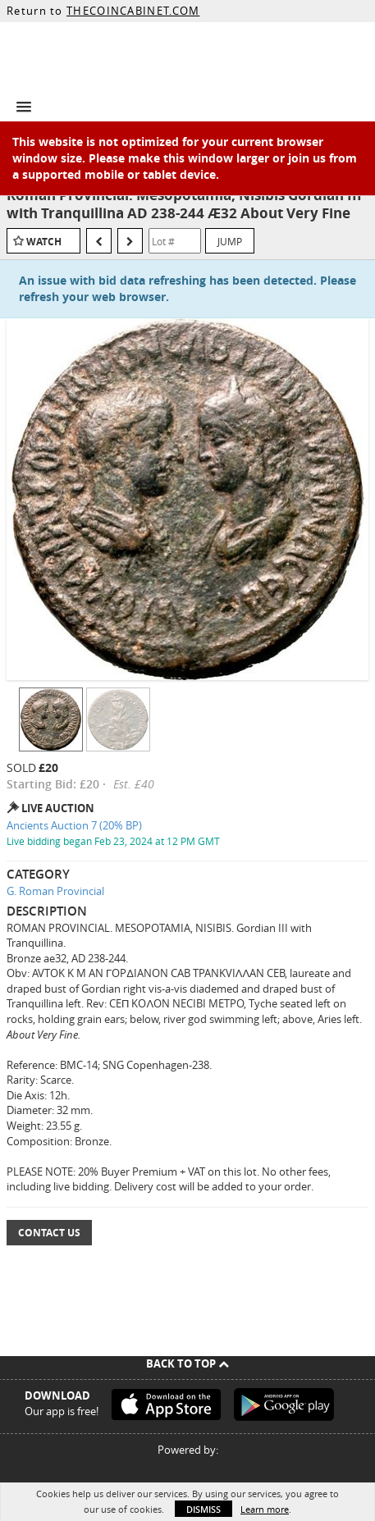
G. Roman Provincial (55, 891)
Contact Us (49, 1233)
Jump (229, 241)
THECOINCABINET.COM (132, 10)
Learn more (264, 1509)
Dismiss (203, 1509)
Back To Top (187, 1363)
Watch (44, 242)
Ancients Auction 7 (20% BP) (74, 825)
